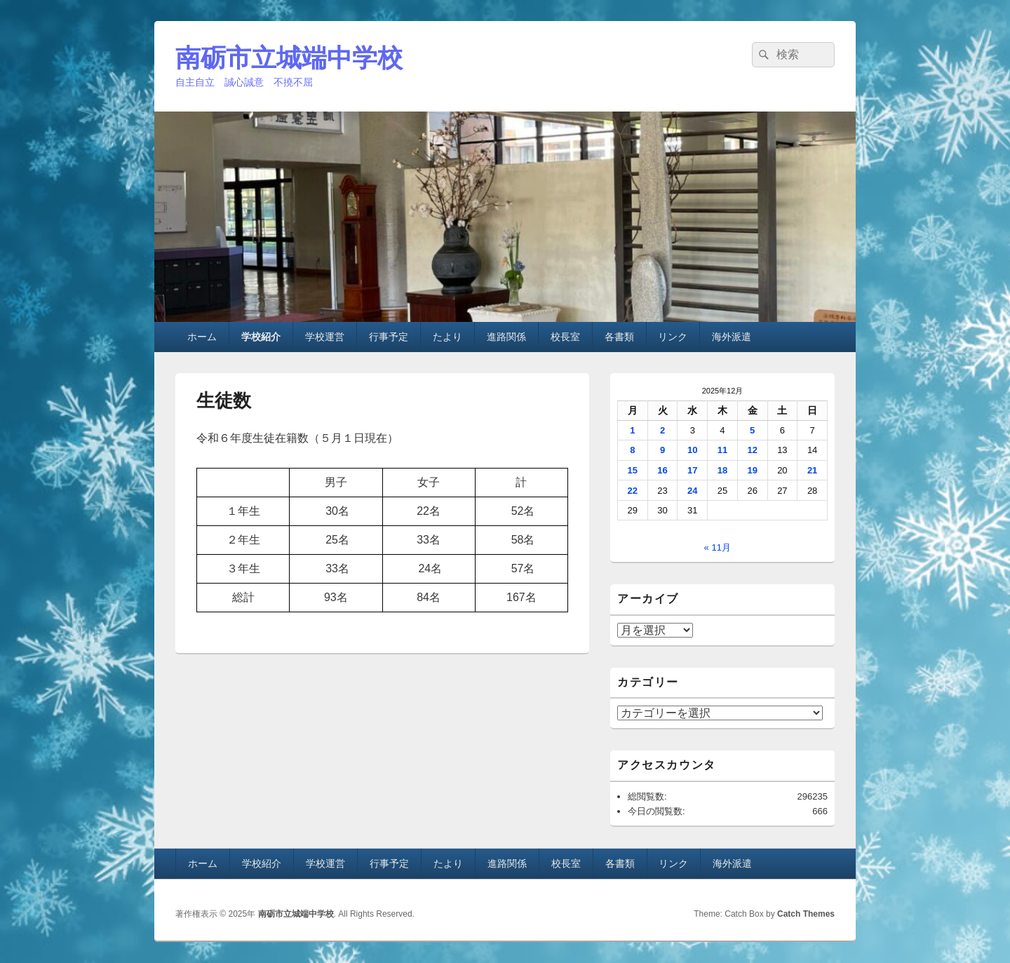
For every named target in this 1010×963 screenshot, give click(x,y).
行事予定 (388, 336)
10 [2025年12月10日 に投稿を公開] (692, 450)
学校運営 (324, 336)
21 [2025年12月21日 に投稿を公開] (812, 470)
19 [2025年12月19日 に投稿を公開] (752, 470)
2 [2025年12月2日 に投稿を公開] (662, 430)
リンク (672, 336)
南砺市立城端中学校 (289, 57)
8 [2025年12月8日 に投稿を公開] (632, 450)
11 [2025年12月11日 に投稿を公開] (722, 450)
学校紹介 (261, 336)
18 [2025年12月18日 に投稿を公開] (722, 470)
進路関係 (506, 336)
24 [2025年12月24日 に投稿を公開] (692, 490)
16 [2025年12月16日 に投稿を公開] (662, 470)
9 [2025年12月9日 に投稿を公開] (662, 450)
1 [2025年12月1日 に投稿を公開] (632, 430)
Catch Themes (806, 914)
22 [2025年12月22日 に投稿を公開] (633, 490)
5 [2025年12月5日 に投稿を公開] (752, 430)
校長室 (565, 336)
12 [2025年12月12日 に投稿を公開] (752, 450)
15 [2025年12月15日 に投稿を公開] (633, 470)
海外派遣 (731, 336)
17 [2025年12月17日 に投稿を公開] (692, 470)
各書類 (619, 336)
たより (447, 336)
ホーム (202, 336)
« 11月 (717, 547)
